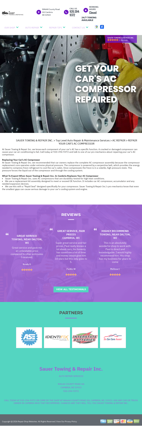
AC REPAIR (118, 140)
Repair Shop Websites (27, 429)
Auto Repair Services (71, 383)
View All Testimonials (71, 297)
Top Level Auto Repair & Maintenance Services (83, 140)
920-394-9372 (75, 13)
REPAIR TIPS (55, 27)
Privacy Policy (71, 429)
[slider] (112, 40)
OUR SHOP (9, 27)
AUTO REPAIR (32, 27)
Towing (17, 247)
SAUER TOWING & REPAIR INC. (34, 140)
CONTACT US (78, 27)
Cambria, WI (71, 245)
